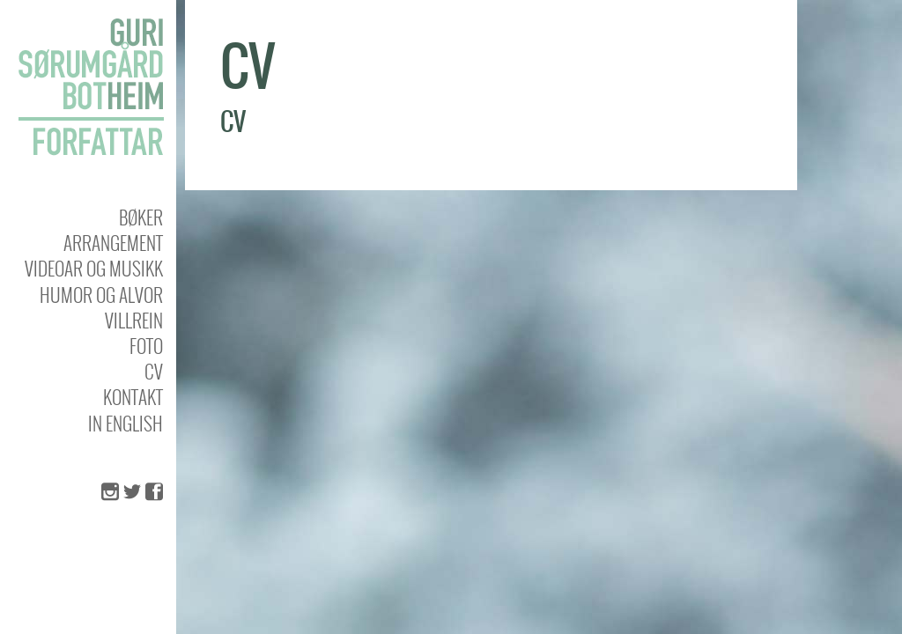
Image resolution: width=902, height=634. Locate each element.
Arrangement (113, 242)
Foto (146, 345)
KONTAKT (133, 396)
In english (125, 423)
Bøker (141, 217)
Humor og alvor (101, 294)
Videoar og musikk (94, 268)
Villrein (134, 320)
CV (153, 371)
